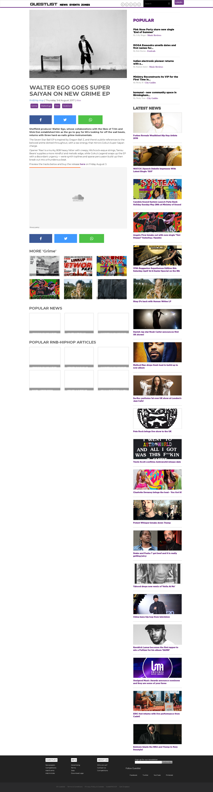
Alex (78, 100)
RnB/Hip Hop (36, 100)
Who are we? (102, 765)
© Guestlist (60, 787)
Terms (73, 768)
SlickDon (67, 106)
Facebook (131, 775)
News (64, 5)
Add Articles (50, 773)
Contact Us (101, 768)
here (82, 164)
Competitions (51, 768)
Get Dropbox (124, 787)
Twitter (143, 775)
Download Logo (77, 773)
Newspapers (50, 765)
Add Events (50, 770)
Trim (57, 106)
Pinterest (167, 775)
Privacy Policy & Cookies (94, 787)
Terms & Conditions (74, 787)
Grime (34, 106)
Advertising (75, 765)
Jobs (73, 770)
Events (74, 5)
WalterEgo (46, 106)
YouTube (155, 775)
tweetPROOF (111, 787)
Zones (85, 5)
